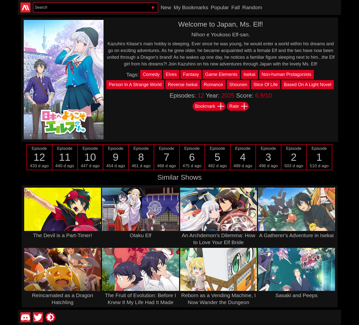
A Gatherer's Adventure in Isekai (296, 235)
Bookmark (210, 106)
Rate (238, 106)
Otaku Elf (140, 235)
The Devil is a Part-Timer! (62, 235)
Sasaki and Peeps (296, 295)
